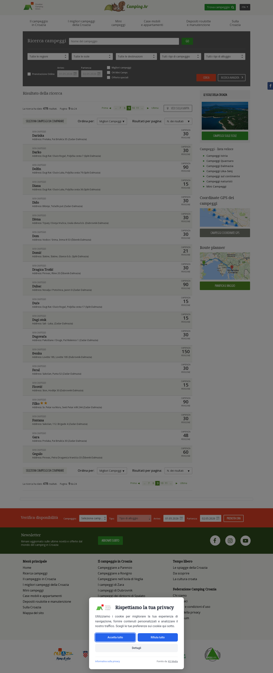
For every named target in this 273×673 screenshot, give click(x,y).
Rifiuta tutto (158, 637)
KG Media (173, 661)
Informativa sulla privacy (107, 661)
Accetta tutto (115, 637)
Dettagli (136, 647)
